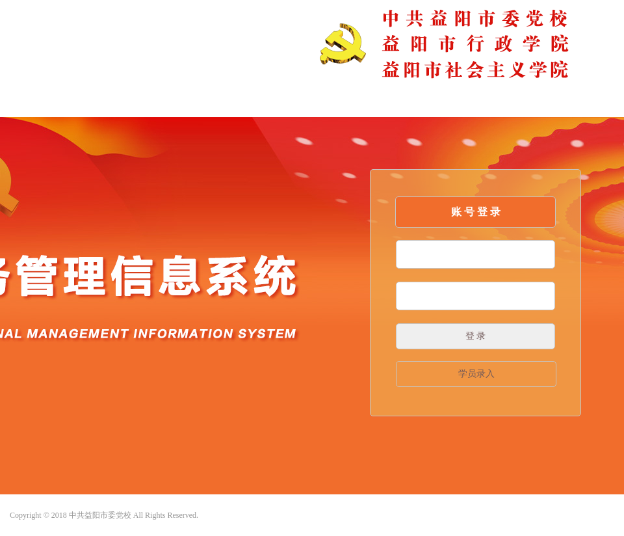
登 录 (475, 336)
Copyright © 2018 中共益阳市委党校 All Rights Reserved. (104, 515)
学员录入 (476, 374)
